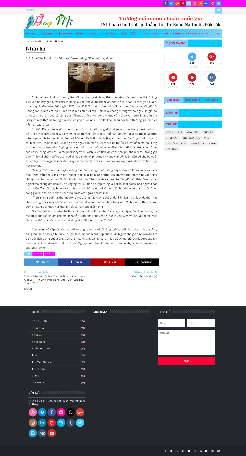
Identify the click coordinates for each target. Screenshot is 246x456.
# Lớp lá (38, 253)
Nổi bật (48, 41)
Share (76, 262)
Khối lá (209, 132)
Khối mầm (172, 138)
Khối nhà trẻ (191, 138)
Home (30, 33)
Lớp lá (38, 41)
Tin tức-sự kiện (176, 143)
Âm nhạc (172, 149)
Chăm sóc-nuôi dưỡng (121, 33)
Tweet (43, 262)
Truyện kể (198, 143)
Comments (212, 100)
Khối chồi (193, 132)
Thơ (207, 138)
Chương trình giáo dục (79, 33)
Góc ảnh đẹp (174, 132)
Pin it (110, 262)
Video (212, 143)
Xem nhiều (193, 100)
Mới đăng (173, 100)
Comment (144, 262)
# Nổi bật (49, 253)
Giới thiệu (46, 33)
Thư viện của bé (156, 33)
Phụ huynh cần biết (190, 33)
